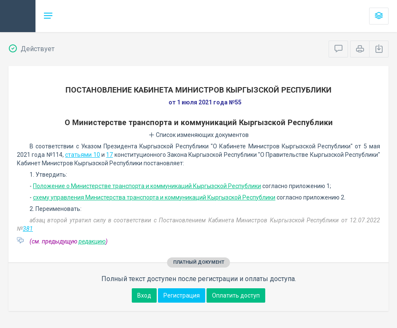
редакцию (92, 241)
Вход (144, 295)
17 (109, 154)
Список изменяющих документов (199, 134)
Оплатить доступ (236, 295)
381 (28, 228)
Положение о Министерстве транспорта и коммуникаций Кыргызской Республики (147, 186)
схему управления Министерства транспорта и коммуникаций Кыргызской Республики (154, 197)
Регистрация (181, 295)
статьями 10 (82, 154)
